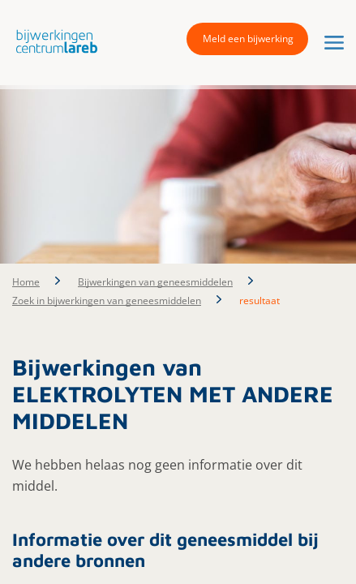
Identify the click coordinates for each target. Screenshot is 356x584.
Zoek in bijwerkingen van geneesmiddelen (106, 300)
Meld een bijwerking (248, 38)
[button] (52, 41)
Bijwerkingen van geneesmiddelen (155, 282)
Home (26, 282)
